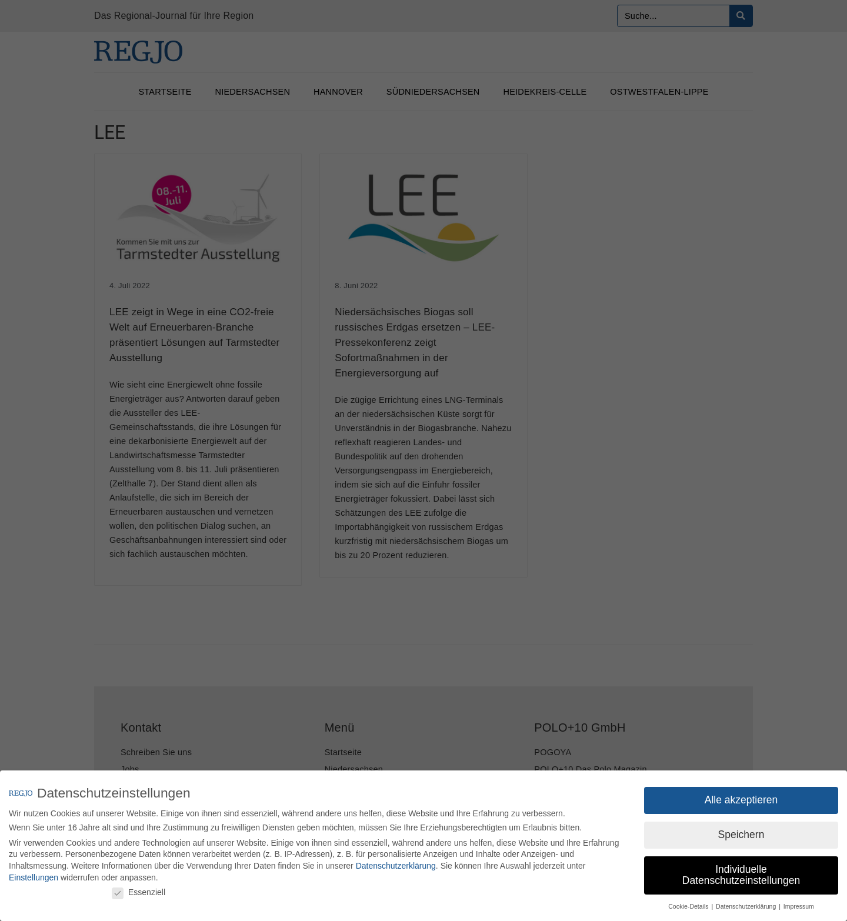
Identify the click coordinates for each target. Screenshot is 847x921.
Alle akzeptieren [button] (741, 800)
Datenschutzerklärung (396, 865)
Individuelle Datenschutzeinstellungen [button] (741, 875)
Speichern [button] (741, 834)
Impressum (798, 906)
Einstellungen (33, 877)
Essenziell (138, 892)
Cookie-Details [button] (689, 906)
